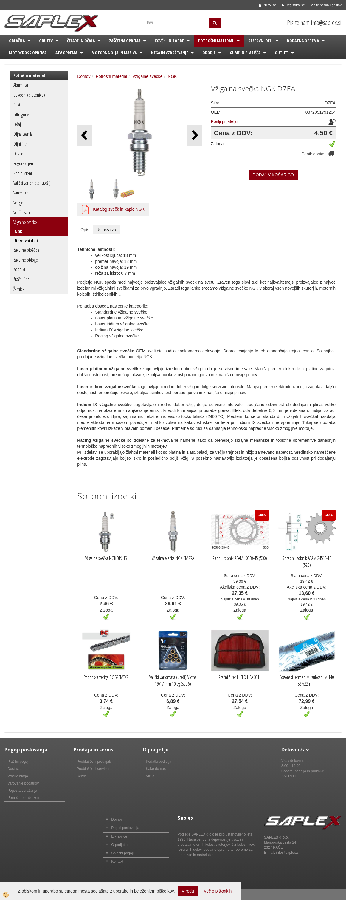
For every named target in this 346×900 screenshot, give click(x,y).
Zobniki (19, 269)
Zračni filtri (21, 279)
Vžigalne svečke (25, 222)
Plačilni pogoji (18, 761)
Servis (81, 776)
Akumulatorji (23, 85)
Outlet (281, 52)
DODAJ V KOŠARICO (273, 174)
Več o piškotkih (218, 891)
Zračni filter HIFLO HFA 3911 (240, 677)
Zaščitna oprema (124, 41)
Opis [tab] (84, 229)
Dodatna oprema (303, 41)
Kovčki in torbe (169, 41)
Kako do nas (156, 769)
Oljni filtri (20, 144)
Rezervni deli (260, 41)
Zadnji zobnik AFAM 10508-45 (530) (240, 558)
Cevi (16, 104)
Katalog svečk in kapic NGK (119, 209)
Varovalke (20, 192)
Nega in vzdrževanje (169, 52)
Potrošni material (216, 41)
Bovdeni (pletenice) (29, 95)
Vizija (150, 776)
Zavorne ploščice (26, 250)
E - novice (119, 836)
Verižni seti (21, 212)
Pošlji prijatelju (224, 121)
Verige (18, 202)
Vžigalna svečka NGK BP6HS (106, 558)
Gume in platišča (245, 52)
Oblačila (17, 41)
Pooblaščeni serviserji (94, 769)
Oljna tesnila (23, 134)
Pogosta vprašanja (22, 790)
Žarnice (18, 289)
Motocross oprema (27, 52)
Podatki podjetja (158, 761)
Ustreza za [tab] (106, 229)
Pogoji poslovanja (125, 828)
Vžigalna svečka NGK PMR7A (173, 558)
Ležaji (17, 124)
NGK (18, 231)
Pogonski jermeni (27, 163)
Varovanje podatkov (23, 783)
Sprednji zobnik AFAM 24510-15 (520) (306, 561)
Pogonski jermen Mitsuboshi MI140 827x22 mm (306, 680)
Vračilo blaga (17, 776)
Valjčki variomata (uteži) (32, 183)
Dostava (14, 769)
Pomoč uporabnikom (23, 798)
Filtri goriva (21, 114)
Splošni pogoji (122, 853)
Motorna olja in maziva (114, 52)
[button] (194, 135)
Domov (83, 76)
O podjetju (119, 845)
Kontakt (117, 861)
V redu (188, 891)
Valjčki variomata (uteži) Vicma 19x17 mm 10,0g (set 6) (173, 680)
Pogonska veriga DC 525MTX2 (106, 677)
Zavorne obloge (25, 260)
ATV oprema (66, 52)
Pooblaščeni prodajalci (94, 761)
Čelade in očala (81, 41)
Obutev (46, 41)
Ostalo (18, 153)
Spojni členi (22, 173)
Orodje (208, 52)
